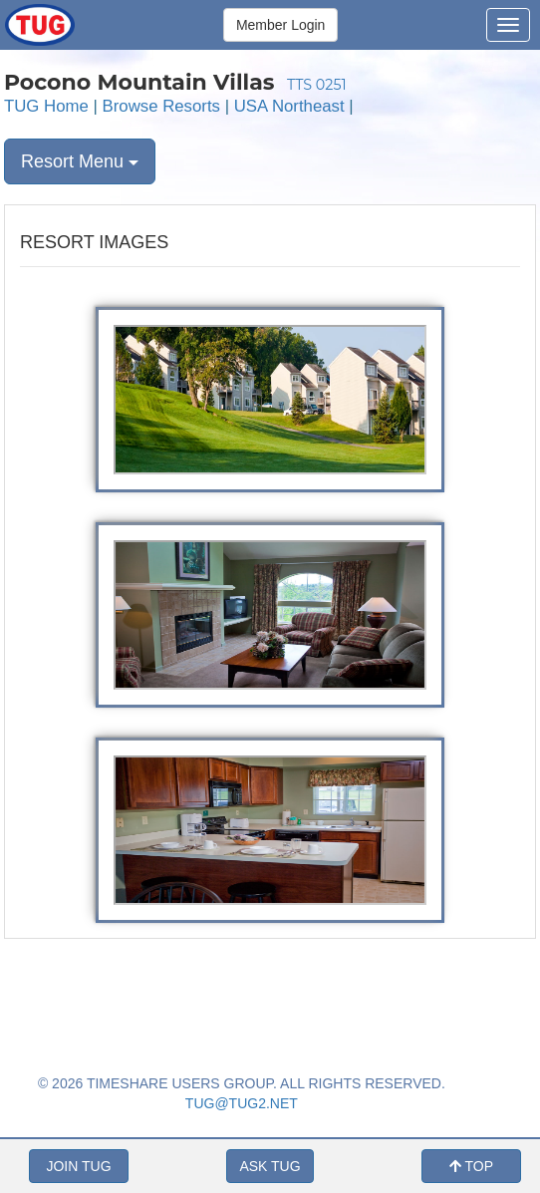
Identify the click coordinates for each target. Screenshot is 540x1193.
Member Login (281, 25)
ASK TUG (269, 1166)
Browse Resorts (161, 106)
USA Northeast (289, 106)
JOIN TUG (78, 1166)
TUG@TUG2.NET (241, 1103)
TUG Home (46, 106)
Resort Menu (79, 161)
